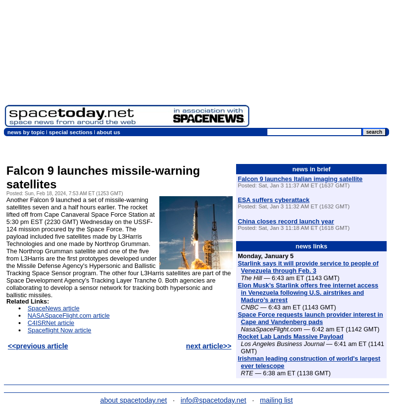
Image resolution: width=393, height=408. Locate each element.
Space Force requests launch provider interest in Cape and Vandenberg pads (310, 318)
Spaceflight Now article (59, 330)
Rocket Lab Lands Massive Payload (290, 336)
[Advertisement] (321, 66)
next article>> (209, 346)
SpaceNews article (54, 308)
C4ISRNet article (51, 322)
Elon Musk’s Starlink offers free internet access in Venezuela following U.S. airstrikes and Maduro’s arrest (308, 293)
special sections (70, 132)
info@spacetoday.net (213, 400)
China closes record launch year (286, 221)
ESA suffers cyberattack (273, 200)
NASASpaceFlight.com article (69, 315)
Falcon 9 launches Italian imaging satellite (300, 179)
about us (108, 132)
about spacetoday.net (133, 400)
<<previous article (38, 346)
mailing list (276, 400)
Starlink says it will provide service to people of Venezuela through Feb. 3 (308, 267)
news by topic (25, 132)
